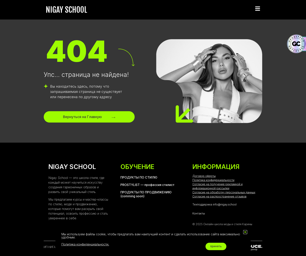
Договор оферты (204, 176)
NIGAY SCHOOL (66, 10)
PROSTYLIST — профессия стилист (147, 185)
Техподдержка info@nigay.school (214, 204)
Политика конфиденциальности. (85, 244)
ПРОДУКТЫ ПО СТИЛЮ (138, 177)
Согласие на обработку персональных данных (223, 192)
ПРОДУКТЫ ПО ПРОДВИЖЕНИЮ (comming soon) (146, 194)
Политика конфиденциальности (213, 180)
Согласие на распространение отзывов (219, 196)
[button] (245, 232)
